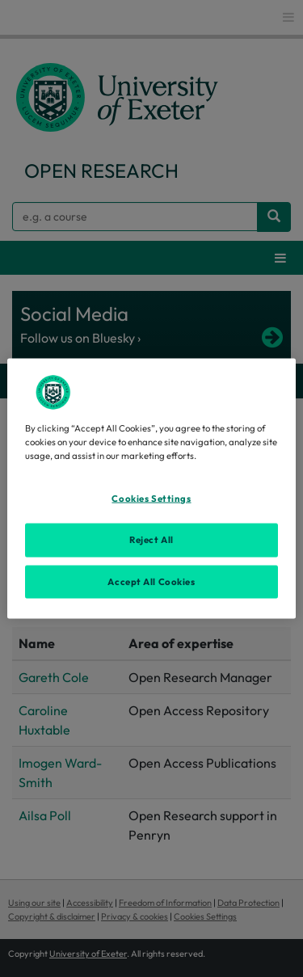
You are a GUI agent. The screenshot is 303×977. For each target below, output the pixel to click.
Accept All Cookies (151, 581)
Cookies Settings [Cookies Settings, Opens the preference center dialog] (151, 497)
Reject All (151, 539)
